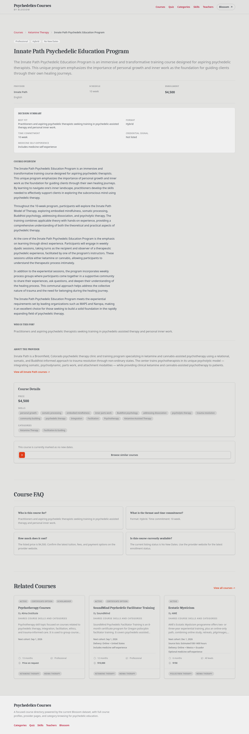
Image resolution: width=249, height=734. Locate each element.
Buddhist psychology (127, 412)
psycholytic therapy (181, 412)
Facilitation (93, 418)
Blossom (226, 6)
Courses (160, 6)
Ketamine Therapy (38, 32)
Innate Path (20, 92)
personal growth (28, 412)
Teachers (208, 6)
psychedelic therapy (55, 418)
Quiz (171, 6)
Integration (76, 418)
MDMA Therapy (52, 673)
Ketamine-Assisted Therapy (137, 418)
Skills (196, 6)
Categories (183, 6)
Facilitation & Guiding (54, 430)
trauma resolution (206, 412)
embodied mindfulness (78, 412)
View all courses (224, 588)
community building (30, 418)
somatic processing (51, 412)
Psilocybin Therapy (181, 673)
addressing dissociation (155, 412)
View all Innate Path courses (32, 372)
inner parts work (103, 412)
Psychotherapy (111, 418)
